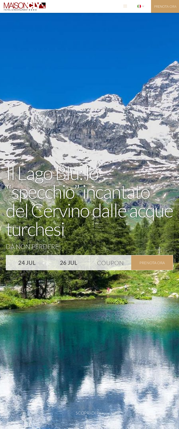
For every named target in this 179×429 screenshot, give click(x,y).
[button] (125, 6)
